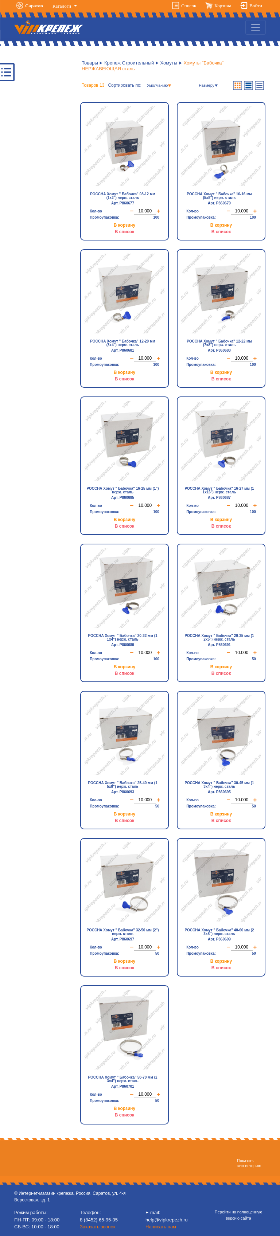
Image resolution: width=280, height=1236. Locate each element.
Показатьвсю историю (249, 1162)
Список (188, 5)
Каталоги (62, 6)
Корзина (222, 5)
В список (124, 231)
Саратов (34, 5)
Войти (255, 5)
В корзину (125, 224)
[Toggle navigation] (255, 27)
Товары (90, 63)
